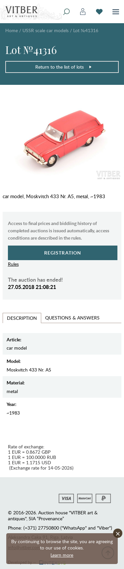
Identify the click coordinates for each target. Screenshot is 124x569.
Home (11, 30)
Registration (62, 253)
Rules (13, 264)
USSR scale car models (45, 30)
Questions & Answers (72, 317)
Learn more (61, 555)
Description (22, 318)
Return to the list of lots (63, 67)
